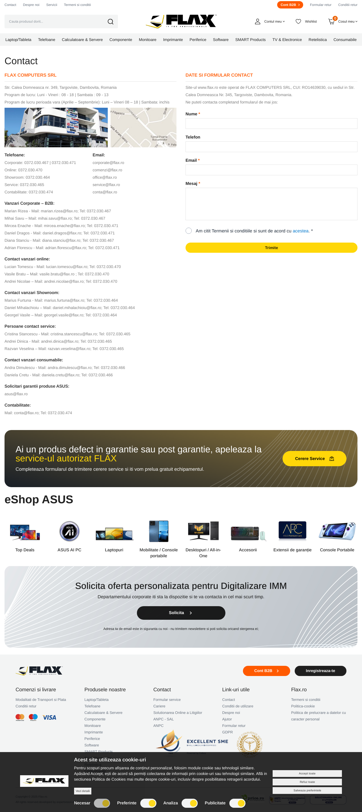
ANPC (158, 726)
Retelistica (93, 765)
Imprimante (94, 732)
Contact (10, 5)
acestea (301, 231)
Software (92, 745)
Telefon (193, 137)
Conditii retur (347, 5)
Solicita (181, 612)
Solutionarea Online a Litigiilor (177, 712)
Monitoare (93, 726)
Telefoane (92, 706)
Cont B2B (290, 5)
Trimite (271, 247)
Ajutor (227, 719)
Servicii (51, 5)
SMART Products (99, 752)
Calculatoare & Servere (103, 712)
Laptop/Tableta (97, 699)
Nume (191, 114)
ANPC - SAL (163, 719)
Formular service (167, 699)
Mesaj (191, 183)
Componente (95, 719)
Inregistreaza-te (320, 670)
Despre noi (31, 5)
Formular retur (320, 5)
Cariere (159, 706)
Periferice (92, 739)
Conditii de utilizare (237, 706)
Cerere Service (314, 458)
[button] (114, 21)
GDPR (227, 732)
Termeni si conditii (77, 5)
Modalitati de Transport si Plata (41, 699)
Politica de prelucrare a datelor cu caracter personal (318, 715)
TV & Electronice (98, 758)
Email (191, 160)
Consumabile (95, 771)
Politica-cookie (303, 706)
